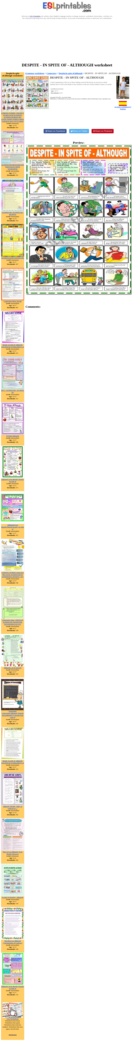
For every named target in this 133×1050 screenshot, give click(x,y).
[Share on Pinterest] (103, 131)
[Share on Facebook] (55, 131)
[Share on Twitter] (79, 131)
